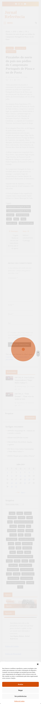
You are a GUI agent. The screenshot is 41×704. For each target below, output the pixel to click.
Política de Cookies (19, 701)
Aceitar (20, 684)
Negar (20, 690)
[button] (38, 664)
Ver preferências (20, 696)
